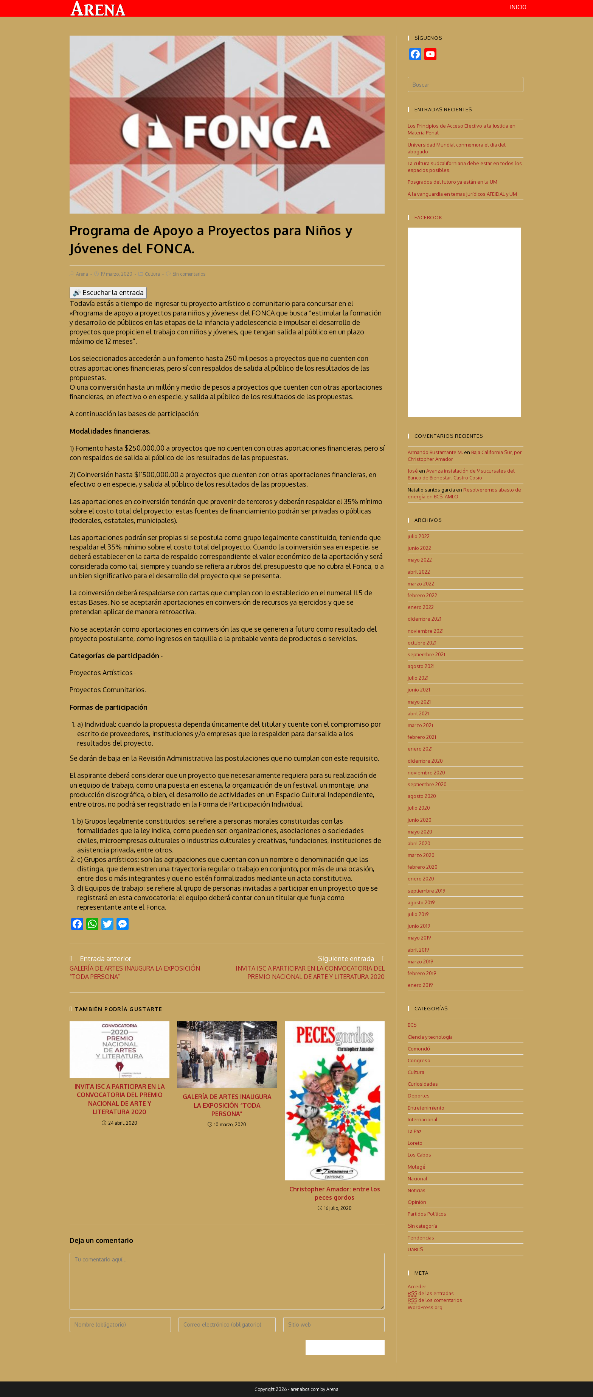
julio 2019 (418, 914)
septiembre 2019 (426, 890)
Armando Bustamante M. (435, 452)
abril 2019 (418, 949)
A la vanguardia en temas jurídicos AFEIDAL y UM (462, 193)
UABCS (415, 1249)
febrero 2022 (422, 595)
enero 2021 (420, 749)
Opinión (417, 1202)
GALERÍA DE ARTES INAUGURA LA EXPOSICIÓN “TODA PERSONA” (227, 1105)
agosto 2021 (421, 666)
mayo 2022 (420, 560)
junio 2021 (419, 690)
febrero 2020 (423, 867)
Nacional (417, 1178)
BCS (412, 1025)
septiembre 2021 (426, 654)
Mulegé (416, 1166)
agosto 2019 (421, 902)
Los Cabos (419, 1155)
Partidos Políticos (427, 1214)
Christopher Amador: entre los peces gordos (334, 1193)
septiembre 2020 (427, 784)
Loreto (415, 1143)
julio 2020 (419, 808)
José (413, 471)
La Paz (415, 1131)
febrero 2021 (422, 737)
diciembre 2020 (425, 760)
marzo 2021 (420, 725)
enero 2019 (420, 985)
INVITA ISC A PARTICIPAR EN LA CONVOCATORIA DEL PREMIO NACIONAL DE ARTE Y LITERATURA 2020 (120, 1098)
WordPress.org (425, 1307)
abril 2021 (418, 713)
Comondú (419, 1048)
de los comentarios (435, 1300)
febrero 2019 (422, 973)
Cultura (152, 273)
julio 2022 (419, 536)
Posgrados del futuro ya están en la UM (452, 182)
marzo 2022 (421, 583)
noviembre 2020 (426, 772)
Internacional (423, 1119)
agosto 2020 (422, 796)
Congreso (419, 1060)
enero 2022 (421, 607)
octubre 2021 (422, 642)
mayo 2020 (420, 831)
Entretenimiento (426, 1107)
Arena (82, 273)
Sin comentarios (188, 273)
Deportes (419, 1096)
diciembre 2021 (424, 619)
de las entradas (431, 1293)
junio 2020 (420, 819)
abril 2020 (419, 843)
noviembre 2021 (426, 630)
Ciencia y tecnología (430, 1036)
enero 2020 (421, 879)
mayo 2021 (419, 701)
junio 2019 (419, 926)
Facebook (428, 217)
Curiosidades (423, 1084)
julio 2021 (418, 678)
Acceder (417, 1286)
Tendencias (421, 1237)
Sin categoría (422, 1225)
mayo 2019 (419, 938)
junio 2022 (419, 548)
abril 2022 (419, 571)
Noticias (416, 1190)
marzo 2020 (421, 855)
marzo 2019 (420, 961)
